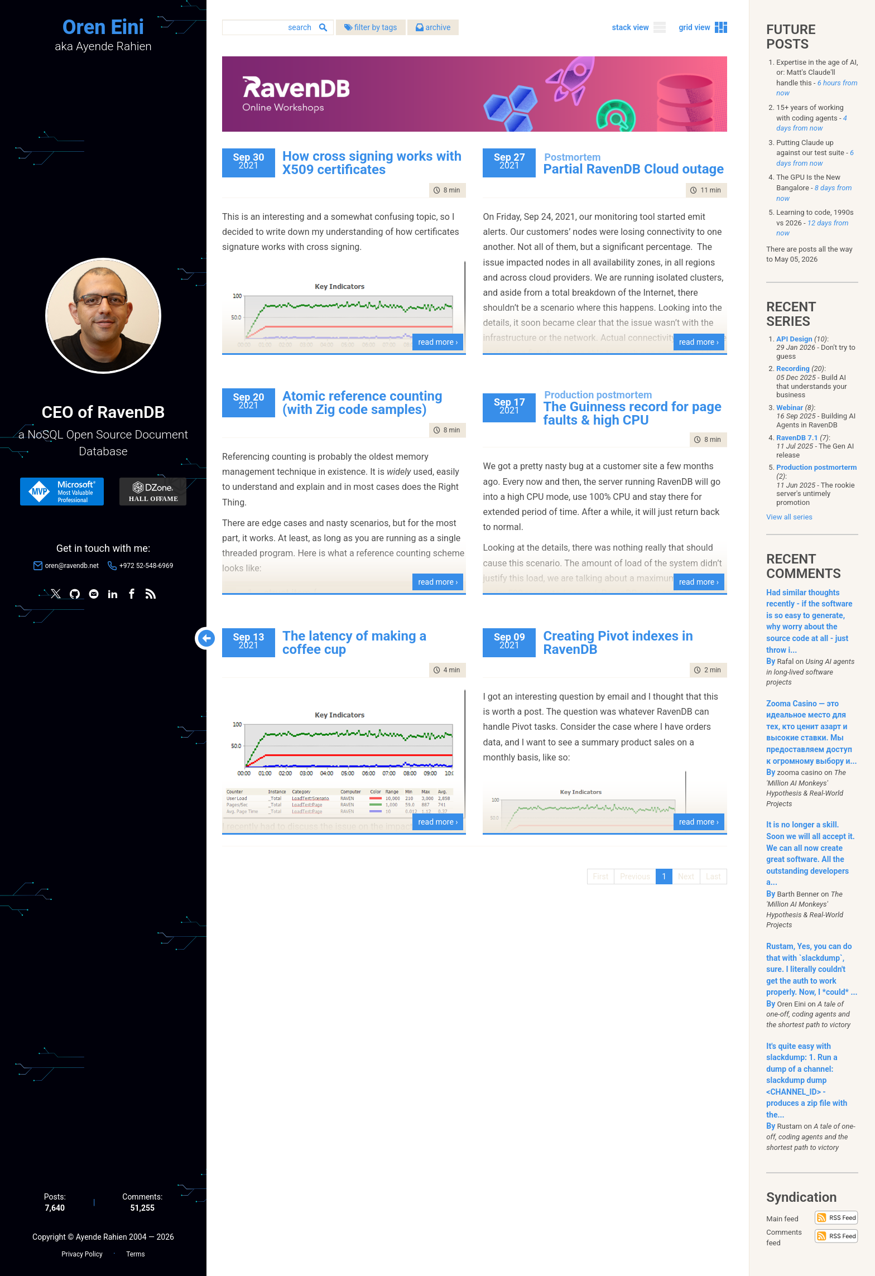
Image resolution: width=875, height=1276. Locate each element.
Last (712, 875)
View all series (789, 517)
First (600, 875)
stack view (630, 27)
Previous (635, 875)
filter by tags (376, 27)
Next (685, 875)
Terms (135, 1254)
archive (439, 27)
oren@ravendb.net (72, 566)
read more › (441, 341)
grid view (694, 27)
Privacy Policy (81, 1254)
